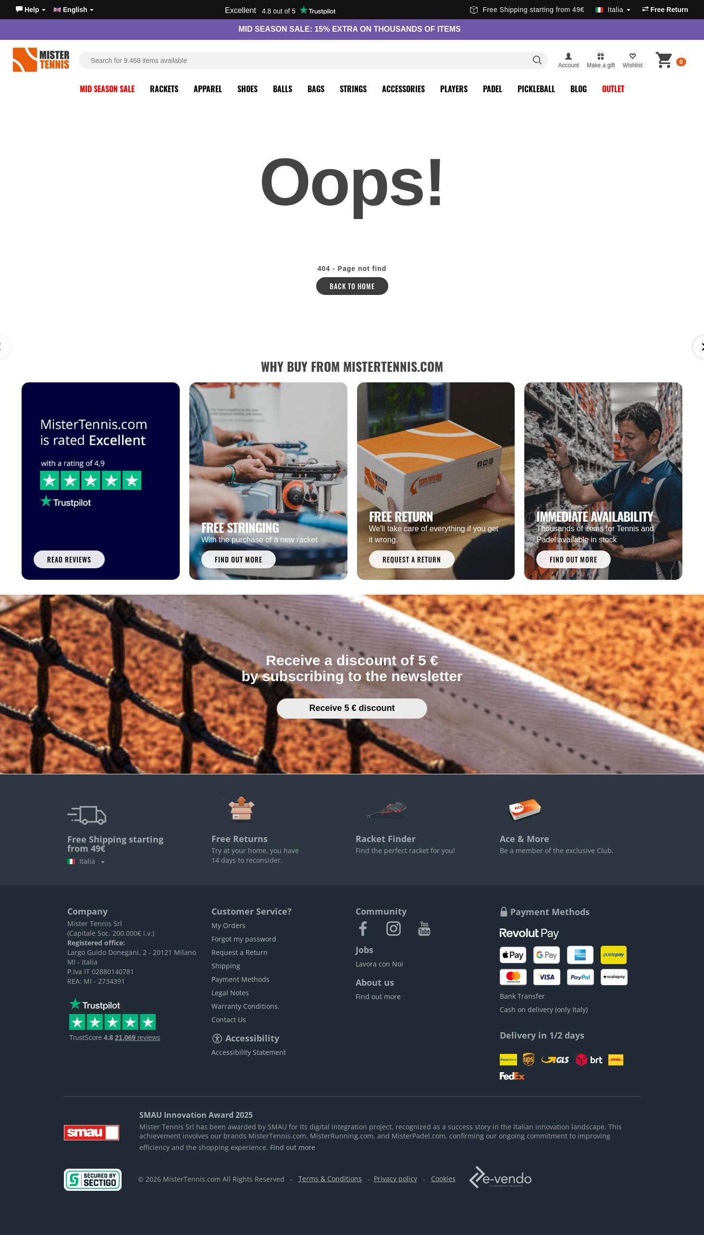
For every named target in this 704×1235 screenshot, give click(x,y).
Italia (86, 861)
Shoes (247, 89)
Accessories (403, 89)
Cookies (443, 1178)
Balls (282, 89)
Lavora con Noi (379, 963)
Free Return (665, 9)
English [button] (73, 9)
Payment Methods (240, 979)
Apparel (208, 89)
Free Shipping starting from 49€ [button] (550, 9)
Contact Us (228, 1019)
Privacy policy (395, 1178)
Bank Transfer (522, 996)
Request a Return (239, 952)
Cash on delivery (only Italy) (544, 1009)
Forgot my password (243, 938)
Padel (492, 89)
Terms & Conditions (330, 1178)
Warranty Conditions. (245, 1006)
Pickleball (536, 89)
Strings (353, 89)
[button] (30, 9)
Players (454, 89)
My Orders (228, 925)
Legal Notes (230, 992)
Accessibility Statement (248, 1052)
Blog (578, 89)
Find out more (378, 996)
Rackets (164, 89)
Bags (316, 89)
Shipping (225, 965)
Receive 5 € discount (352, 708)
